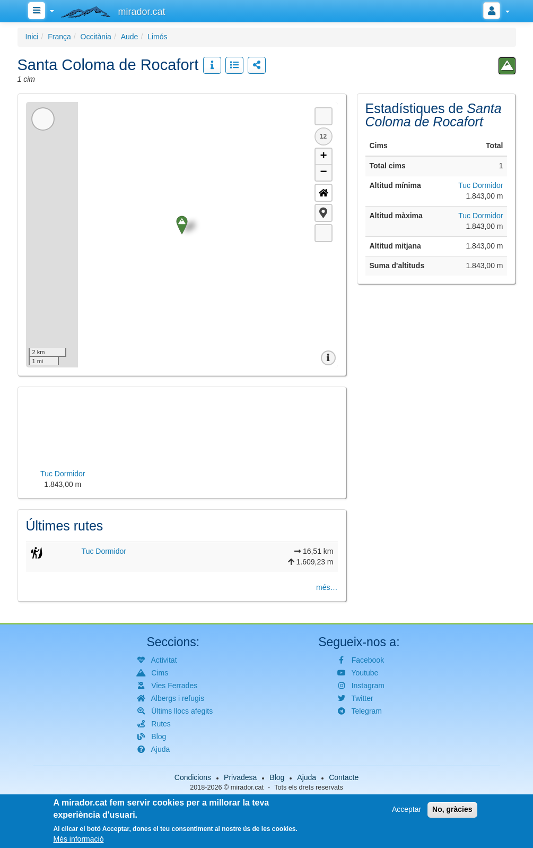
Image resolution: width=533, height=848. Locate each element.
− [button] (323, 173)
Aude (129, 36)
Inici (32, 36)
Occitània (96, 36)
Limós (157, 36)
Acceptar (406, 809)
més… (326, 587)
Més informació (79, 839)
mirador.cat (247, 787)
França (59, 36)
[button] (323, 213)
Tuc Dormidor (104, 551)
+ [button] (323, 157)
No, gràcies (452, 809)
